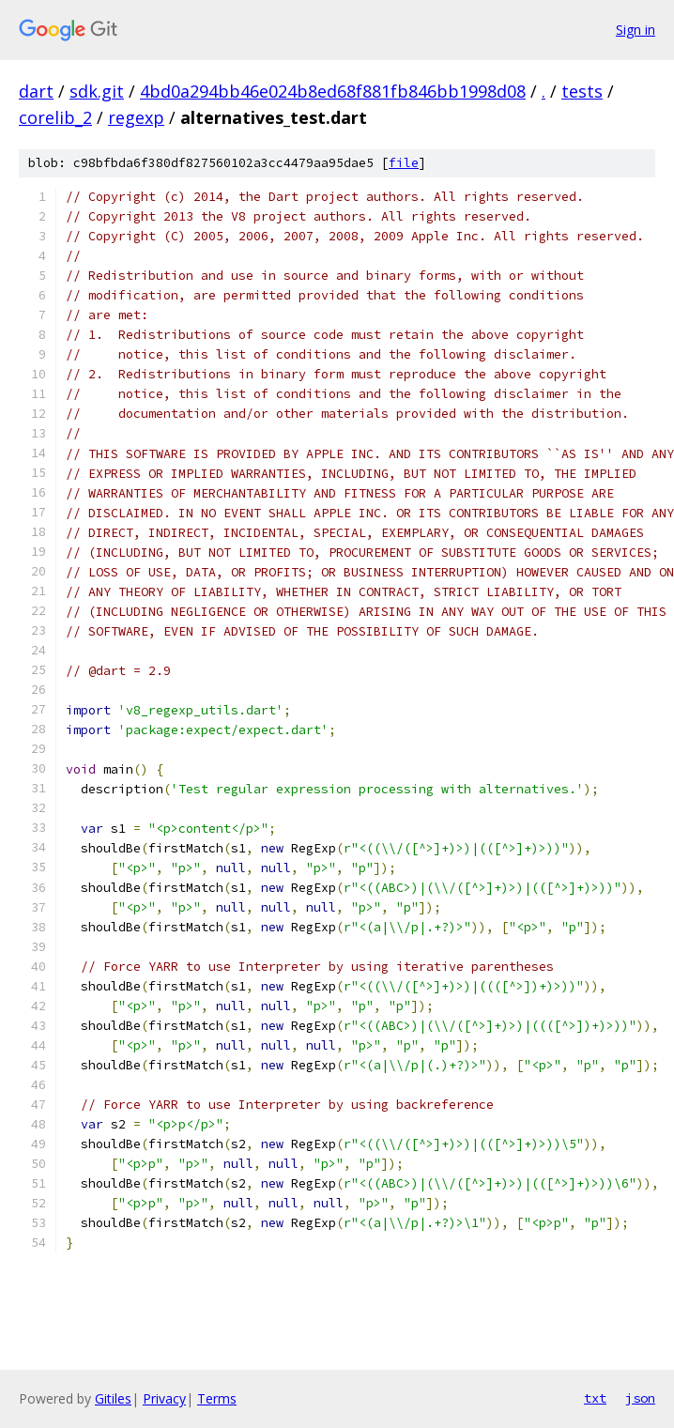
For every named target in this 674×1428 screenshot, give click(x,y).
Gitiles (113, 1398)
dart (36, 91)
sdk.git (96, 91)
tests (582, 91)
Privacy (164, 1398)
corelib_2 (55, 117)
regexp (136, 117)
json (640, 1398)
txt (595, 1398)
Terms (217, 1398)
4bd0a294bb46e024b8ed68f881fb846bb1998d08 (333, 91)
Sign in (635, 29)
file (404, 163)
